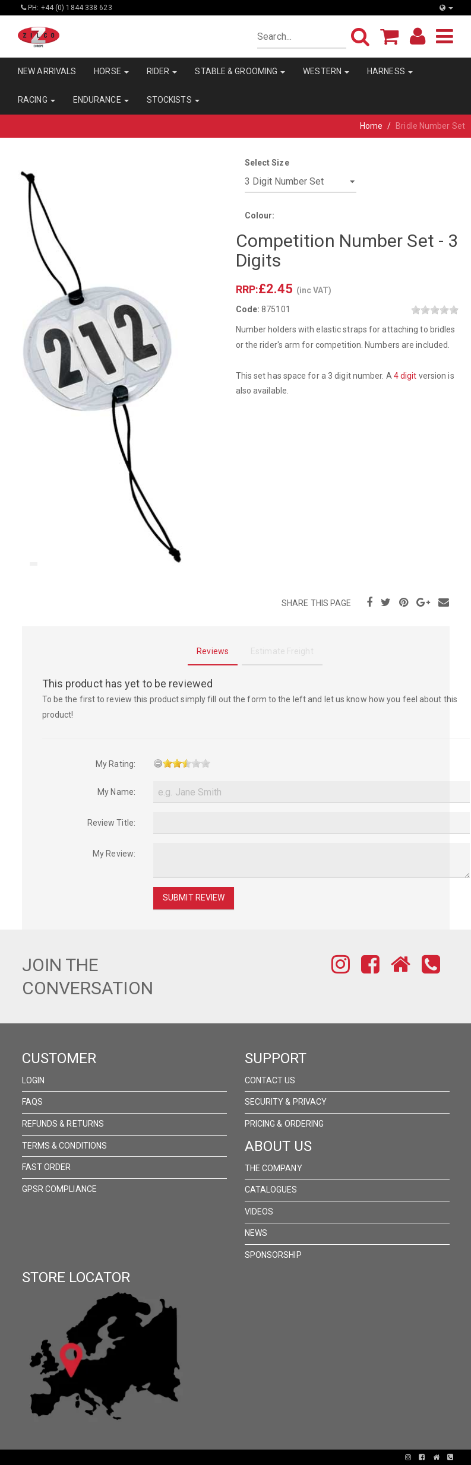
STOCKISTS (173, 99)
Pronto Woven (194, 1457)
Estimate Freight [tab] (282, 651)
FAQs (32, 1101)
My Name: (116, 792)
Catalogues (271, 1189)
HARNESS (390, 71)
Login (33, 1080)
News (256, 1233)
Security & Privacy (286, 1101)
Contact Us (270, 1080)
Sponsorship (273, 1255)
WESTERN (326, 71)
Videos (259, 1211)
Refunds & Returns (63, 1123)
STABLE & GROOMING (240, 71)
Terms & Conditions (65, 1145)
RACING (36, 99)
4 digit (405, 375)
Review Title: (111, 822)
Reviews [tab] (213, 651)
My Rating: (115, 764)
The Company (273, 1168)
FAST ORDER (46, 1167)
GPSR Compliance (59, 1189)
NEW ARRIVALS (47, 71)
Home (371, 126)
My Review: (114, 853)
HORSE (111, 71)
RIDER (162, 71)
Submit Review (194, 897)
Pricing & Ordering (284, 1123)
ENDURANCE (101, 99)
